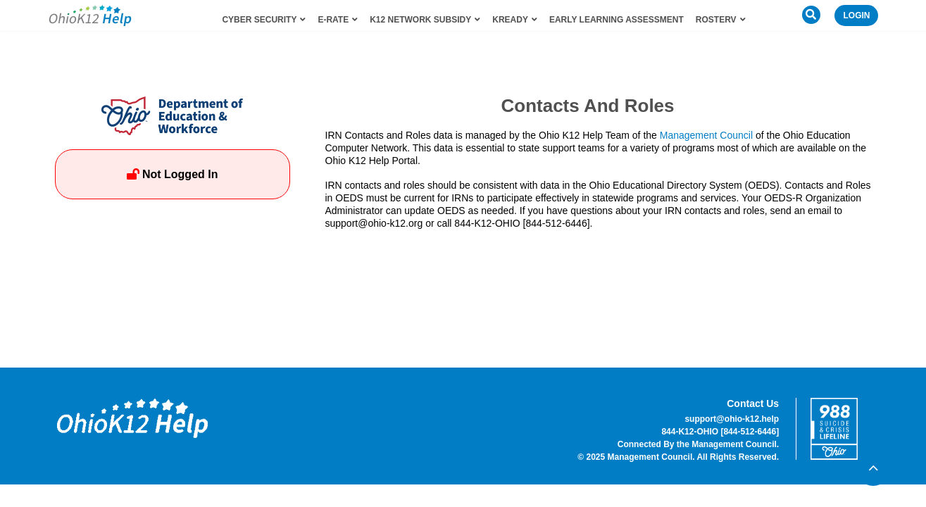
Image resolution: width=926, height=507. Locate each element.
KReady (514, 20)
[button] (811, 15)
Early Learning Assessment (616, 20)
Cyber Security (264, 20)
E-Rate (338, 20)
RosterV (721, 20)
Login (856, 15)
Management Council (706, 135)
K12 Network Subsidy (425, 20)
